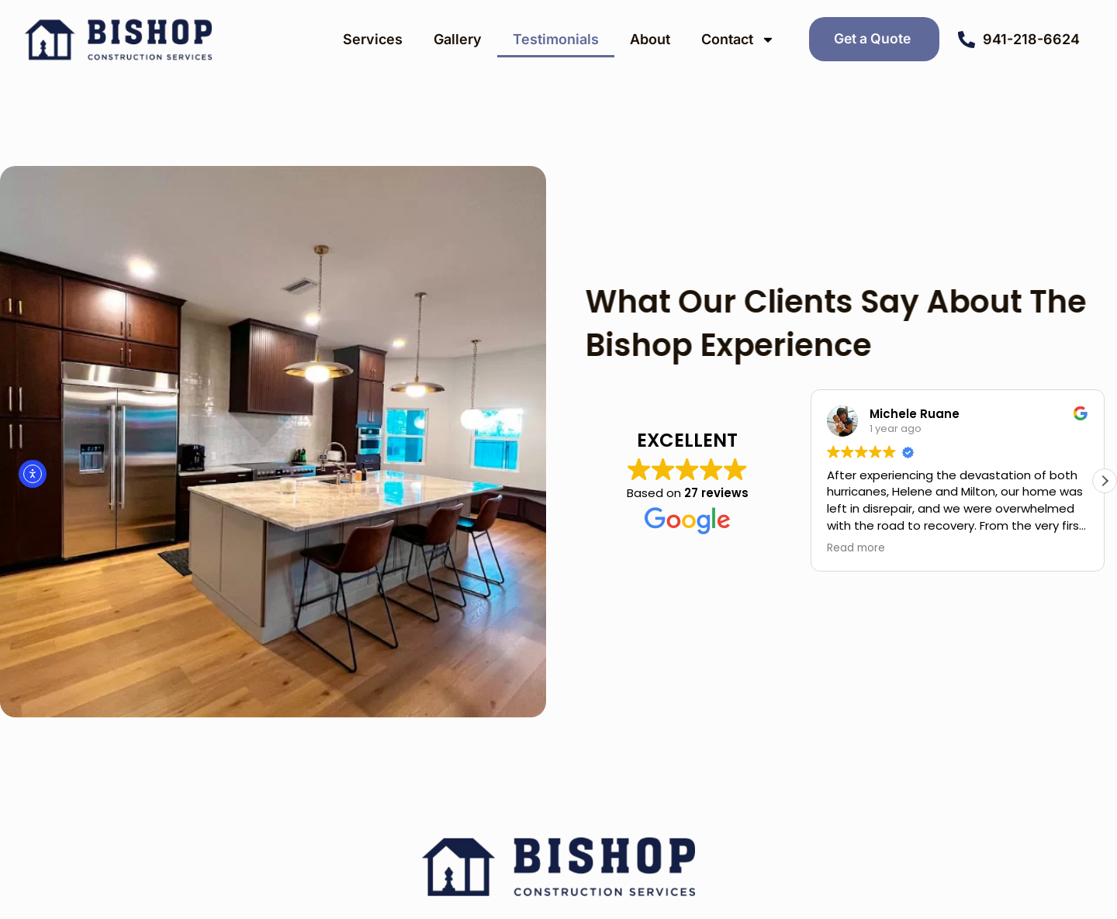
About (650, 39)
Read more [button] (856, 548)
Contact (738, 39)
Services (373, 39)
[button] (1104, 480)
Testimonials (556, 39)
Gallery (458, 39)
